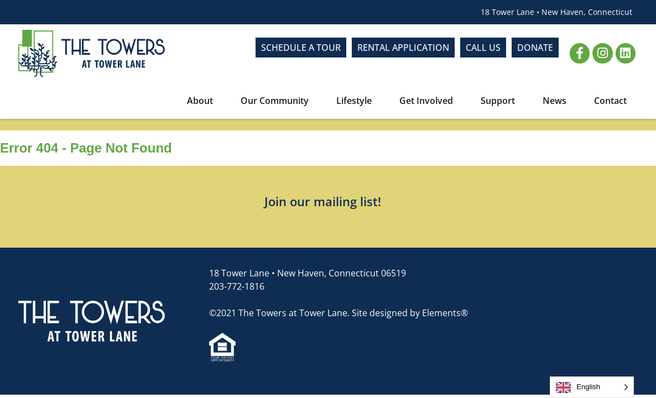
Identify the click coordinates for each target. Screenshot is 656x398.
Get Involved (429, 101)
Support (500, 101)
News (557, 101)
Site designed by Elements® (410, 313)
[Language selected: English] (592, 387)
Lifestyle (356, 101)
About (202, 101)
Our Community (277, 101)
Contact (610, 101)
